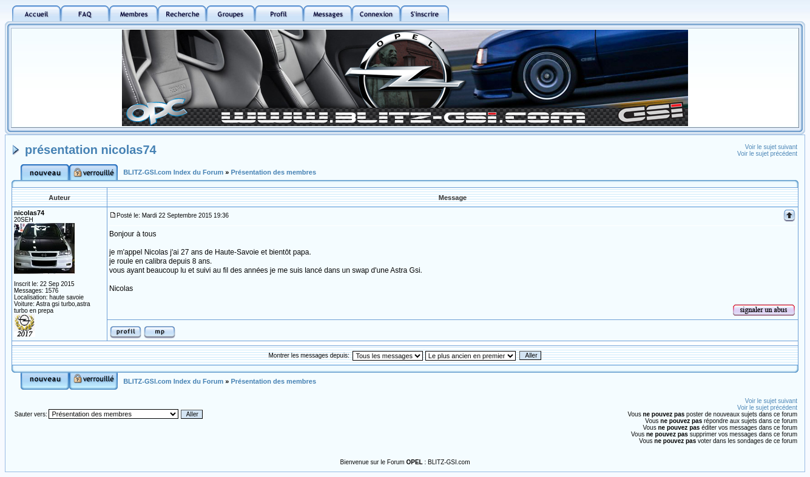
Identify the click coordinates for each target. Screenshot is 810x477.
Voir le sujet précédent (767, 153)
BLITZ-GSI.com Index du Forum (173, 172)
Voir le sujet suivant (771, 147)
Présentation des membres (273, 172)
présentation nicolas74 (91, 149)
